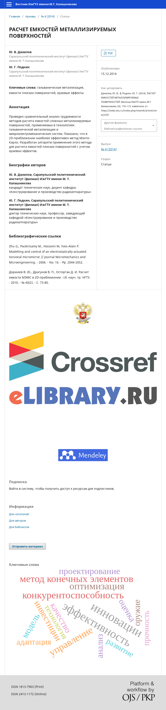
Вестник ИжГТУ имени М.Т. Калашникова (46, 4)
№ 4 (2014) (48, 16)
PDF (110, 53)
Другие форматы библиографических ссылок (123, 126)
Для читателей (19, 514)
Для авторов (17, 520)
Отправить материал (27, 546)
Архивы (30, 16)
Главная (14, 16)
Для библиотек (19, 527)
